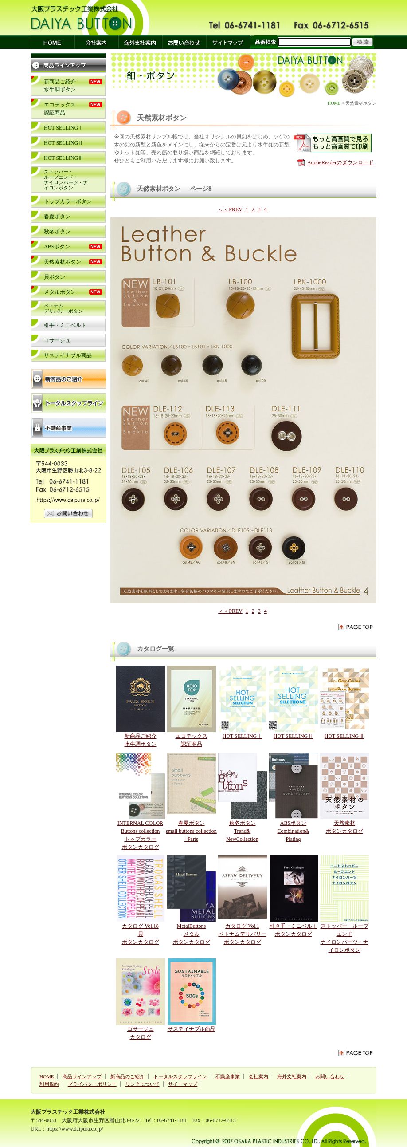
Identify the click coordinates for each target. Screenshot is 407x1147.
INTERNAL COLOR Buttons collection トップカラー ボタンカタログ (140, 831)
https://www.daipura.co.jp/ (75, 1129)
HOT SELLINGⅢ (63, 158)
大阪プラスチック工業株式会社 (68, 1112)
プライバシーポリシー (92, 1084)
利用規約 (49, 1084)
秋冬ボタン (57, 232)
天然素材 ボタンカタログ (344, 823)
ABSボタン (57, 247)
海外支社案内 (291, 1076)
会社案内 (258, 1076)
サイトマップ (182, 1084)
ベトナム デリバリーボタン (63, 308)
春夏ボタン (57, 216)
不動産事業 (227, 1076)
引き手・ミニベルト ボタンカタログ (293, 926)
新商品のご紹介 (127, 1076)
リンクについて (142, 1084)
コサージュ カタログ (140, 1029)
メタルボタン (60, 292)
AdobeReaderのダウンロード (340, 162)
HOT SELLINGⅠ (63, 128)
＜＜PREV (230, 209)
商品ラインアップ (82, 1076)
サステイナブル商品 (68, 355)
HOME (334, 103)
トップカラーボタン (68, 201)
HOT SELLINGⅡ (63, 143)
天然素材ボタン (62, 262)
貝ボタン (54, 277)
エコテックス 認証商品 (191, 736)
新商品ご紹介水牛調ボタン (140, 736)
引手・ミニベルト (65, 325)
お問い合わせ (329, 1076)
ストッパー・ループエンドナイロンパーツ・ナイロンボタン (344, 934)
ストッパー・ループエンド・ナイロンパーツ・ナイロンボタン (66, 179)
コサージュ (57, 340)
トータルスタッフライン (180, 1076)
